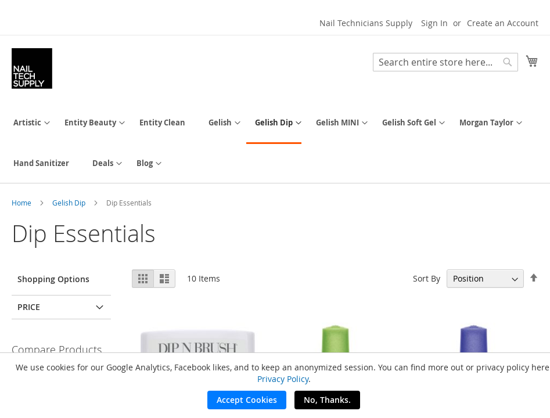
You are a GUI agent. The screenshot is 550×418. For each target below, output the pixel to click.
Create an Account (502, 22)
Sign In (434, 22)
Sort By (426, 278)
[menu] (275, 143)
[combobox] (445, 62)
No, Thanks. (327, 399)
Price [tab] (28, 306)
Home (22, 202)
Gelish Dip (69, 202)
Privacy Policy (282, 378)
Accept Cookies (247, 399)
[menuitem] (27, 122)
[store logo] (32, 68)
